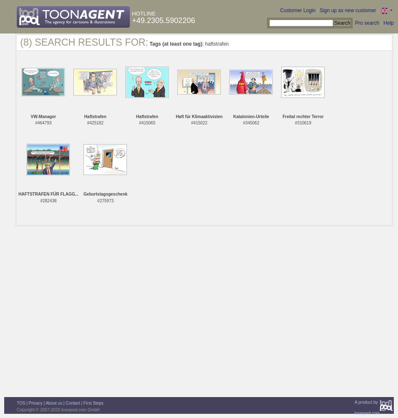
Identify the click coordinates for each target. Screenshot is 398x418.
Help (388, 23)
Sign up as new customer (348, 10)
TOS (21, 403)
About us (54, 403)
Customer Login (298, 10)
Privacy (36, 403)
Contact (73, 403)
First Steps (93, 403)
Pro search (367, 23)
